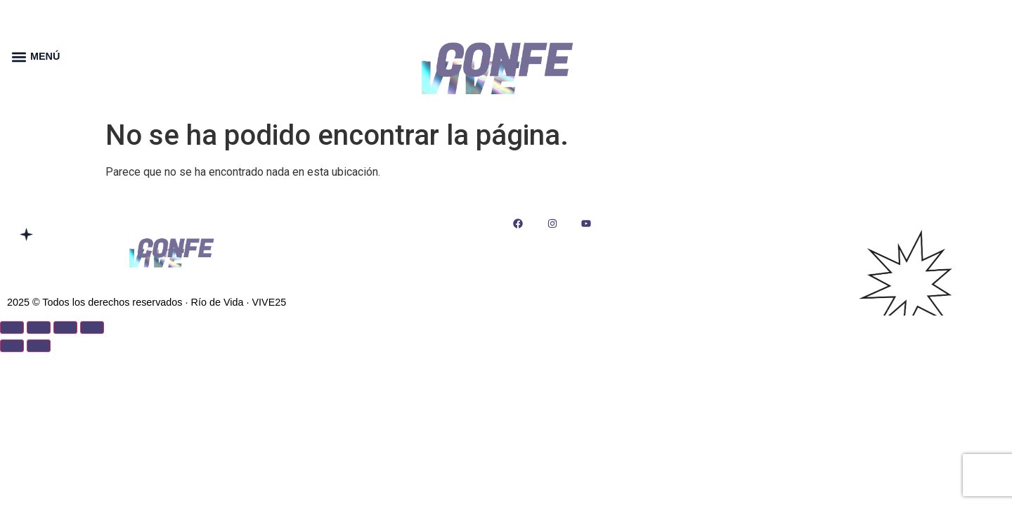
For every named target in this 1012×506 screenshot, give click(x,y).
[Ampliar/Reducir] (12, 327)
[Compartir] (65, 327)
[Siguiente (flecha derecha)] (39, 345)
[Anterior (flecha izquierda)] (12, 345)
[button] (18, 56)
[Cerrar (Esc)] (92, 327)
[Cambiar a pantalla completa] (39, 327)
